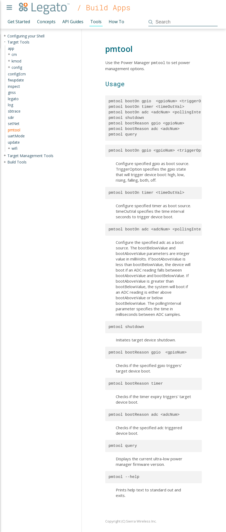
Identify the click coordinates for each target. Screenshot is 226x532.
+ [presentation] (5, 35)
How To (116, 22)
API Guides (72, 22)
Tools (96, 22)
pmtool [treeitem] (14, 129)
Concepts (46, 22)
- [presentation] (5, 42)
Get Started (19, 22)
